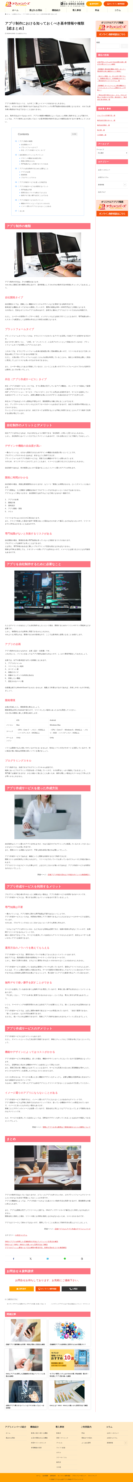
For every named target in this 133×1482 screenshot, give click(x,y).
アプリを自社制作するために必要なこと (37, 170)
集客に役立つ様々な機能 (39, 1433)
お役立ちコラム (22, 33)
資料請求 (94, 4)
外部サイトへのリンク (38, 1443)
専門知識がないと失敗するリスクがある (37, 164)
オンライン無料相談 (116, 4)
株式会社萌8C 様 (103, 125)
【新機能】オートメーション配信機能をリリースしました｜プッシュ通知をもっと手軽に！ (111, 88)
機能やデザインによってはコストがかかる (38, 205)
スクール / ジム (61, 1457)
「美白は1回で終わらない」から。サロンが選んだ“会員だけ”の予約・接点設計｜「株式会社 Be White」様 (112, 97)
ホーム (8, 1433)
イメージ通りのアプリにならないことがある (39, 208)
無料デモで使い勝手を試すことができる (37, 197)
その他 (58, 1467)
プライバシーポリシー (79, 1475)
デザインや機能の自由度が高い (34, 159)
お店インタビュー (104, 170)
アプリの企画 (28, 173)
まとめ (25, 214)
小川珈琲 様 (101, 135)
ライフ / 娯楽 (60, 1447)
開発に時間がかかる (31, 161)
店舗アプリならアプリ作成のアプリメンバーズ (72, 1232)
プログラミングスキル (31, 179)
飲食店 (58, 1433)
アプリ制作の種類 (29, 141)
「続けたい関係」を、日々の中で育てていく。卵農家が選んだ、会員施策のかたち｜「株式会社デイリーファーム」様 (111, 78)
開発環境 (27, 176)
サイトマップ (92, 1475)
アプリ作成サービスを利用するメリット (37, 188)
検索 (98, 42)
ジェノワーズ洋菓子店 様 (106, 115)
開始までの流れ (87, 1438)
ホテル (58, 1452)
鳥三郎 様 (101, 130)
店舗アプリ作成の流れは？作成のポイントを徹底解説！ (69, 878)
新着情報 (112, 184)
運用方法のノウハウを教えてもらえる (37, 194)
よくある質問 (86, 1443)
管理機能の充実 (36, 1447)
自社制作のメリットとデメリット (35, 155)
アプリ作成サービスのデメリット (35, 202)
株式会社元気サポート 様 (106, 120)
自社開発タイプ (29, 144)
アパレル (59, 1443)
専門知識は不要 (29, 191)
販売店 (58, 1462)
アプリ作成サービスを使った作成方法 (36, 184)
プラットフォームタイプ (32, 147)
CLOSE (74, 134)
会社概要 (45, 1475)
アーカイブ (100, 149)
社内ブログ (102, 192)
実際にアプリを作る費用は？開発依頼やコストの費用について (66, 1131)
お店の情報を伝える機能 (39, 1438)
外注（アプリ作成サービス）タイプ (36, 150)
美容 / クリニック (62, 1438)
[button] (13, 1262)
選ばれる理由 (10, 1438)
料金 (83, 1433)
